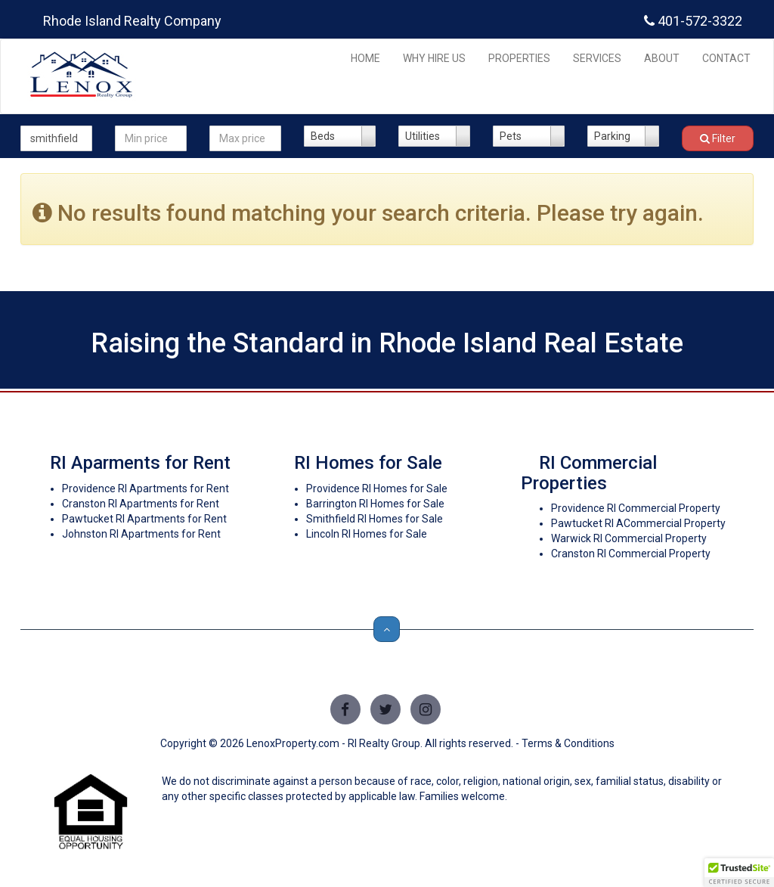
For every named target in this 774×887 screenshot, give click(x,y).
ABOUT (662, 58)
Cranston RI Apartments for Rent (140, 504)
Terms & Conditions (568, 743)
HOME (365, 58)
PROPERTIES (519, 58)
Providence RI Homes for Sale (376, 488)
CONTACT (726, 58)
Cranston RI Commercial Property (631, 553)
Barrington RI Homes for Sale (375, 504)
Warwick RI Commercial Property (629, 538)
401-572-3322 (693, 21)
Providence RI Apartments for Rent (145, 488)
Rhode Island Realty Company (132, 21)
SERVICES (597, 58)
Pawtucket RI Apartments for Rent (144, 519)
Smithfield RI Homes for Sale (374, 519)
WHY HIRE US (434, 58)
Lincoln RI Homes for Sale (366, 534)
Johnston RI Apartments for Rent (141, 534)
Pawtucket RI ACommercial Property (638, 523)
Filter (717, 138)
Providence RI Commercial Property (635, 508)
